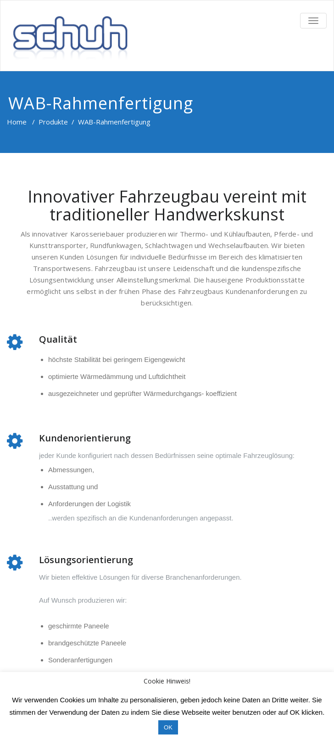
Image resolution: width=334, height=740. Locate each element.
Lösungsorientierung (86, 560)
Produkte (53, 121)
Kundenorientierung (85, 438)
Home (17, 121)
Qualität (58, 339)
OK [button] (168, 727)
